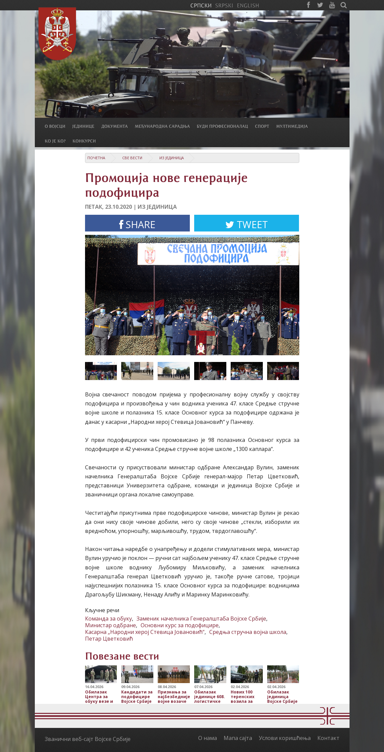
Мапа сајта (238, 738)
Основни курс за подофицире (180, 625)
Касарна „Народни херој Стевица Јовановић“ (145, 632)
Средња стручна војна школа (247, 632)
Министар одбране (110, 625)
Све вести (132, 157)
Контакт (328, 738)
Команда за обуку (108, 618)
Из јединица (171, 157)
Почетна (96, 157)
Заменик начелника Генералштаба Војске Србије (201, 618)
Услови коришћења (285, 738)
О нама (207, 738)
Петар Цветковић (109, 638)
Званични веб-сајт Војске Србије (88, 739)
